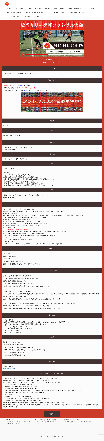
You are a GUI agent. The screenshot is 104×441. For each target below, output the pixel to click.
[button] (52, 414)
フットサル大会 (16, 420)
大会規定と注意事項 (51, 420)
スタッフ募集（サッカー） (54, 422)
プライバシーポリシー (87, 422)
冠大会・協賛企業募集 (65, 420)
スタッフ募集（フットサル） (71, 422)
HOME (8, 420)
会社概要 (18, 423)
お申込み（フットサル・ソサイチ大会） (33, 422)
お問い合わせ (9, 423)
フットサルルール (78, 420)
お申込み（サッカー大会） (13, 422)
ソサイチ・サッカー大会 (29, 420)
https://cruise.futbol (9, 368)
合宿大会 (41, 420)
